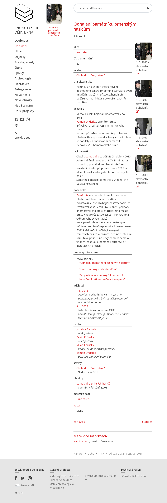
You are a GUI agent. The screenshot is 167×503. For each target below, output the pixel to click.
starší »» (147, 421)
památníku (92, 156)
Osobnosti (22, 41)
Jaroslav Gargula (86, 329)
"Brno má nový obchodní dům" (98, 269)
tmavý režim (28, 485)
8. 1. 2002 (82, 306)
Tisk (101, 453)
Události (21, 46)
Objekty (20, 57)
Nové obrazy (23, 100)
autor (76, 405)
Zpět (91, 453)
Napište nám (24, 105)
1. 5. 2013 (82, 290)
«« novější (79, 421)
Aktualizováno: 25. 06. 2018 (126, 453)
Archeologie (23, 78)
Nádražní (81, 52)
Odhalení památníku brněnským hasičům (54, 31)
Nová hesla (22, 95)
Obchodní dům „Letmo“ (90, 75)
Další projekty (24, 111)
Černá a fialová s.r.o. (133, 476)
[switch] (17, 485)
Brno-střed (82, 399)
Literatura (22, 84)
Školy (18, 68)
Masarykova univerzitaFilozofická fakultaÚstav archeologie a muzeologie (64, 481)
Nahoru (78, 453)
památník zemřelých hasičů (93, 383)
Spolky (19, 73)
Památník (82, 195)
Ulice (18, 51)
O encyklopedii (23, 135)
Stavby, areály (24, 62)
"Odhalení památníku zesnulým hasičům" (104, 262)
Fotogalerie (23, 89)
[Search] (112, 8)
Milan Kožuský (85, 345)
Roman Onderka (86, 121)
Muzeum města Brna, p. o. (100, 477)
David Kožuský (85, 337)
